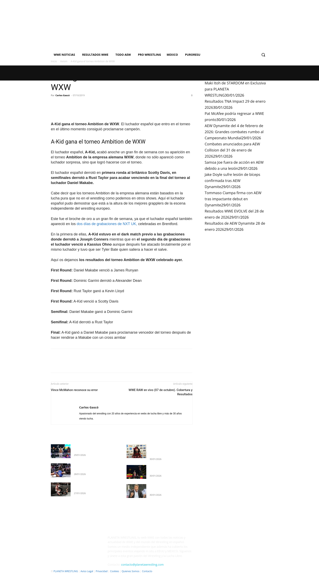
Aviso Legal (87, 571)
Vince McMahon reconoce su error (74, 390)
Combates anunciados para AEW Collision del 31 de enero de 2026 (232, 150)
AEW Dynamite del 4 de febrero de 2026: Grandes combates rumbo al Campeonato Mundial (234, 131)
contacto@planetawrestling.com (142, 564)
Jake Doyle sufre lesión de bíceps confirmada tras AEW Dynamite (232, 180)
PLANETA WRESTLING (66, 571)
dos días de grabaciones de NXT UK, (107, 224)
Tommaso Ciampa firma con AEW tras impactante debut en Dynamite (233, 198)
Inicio (54, 61)
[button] (263, 55)
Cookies (114, 571)
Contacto (147, 571)
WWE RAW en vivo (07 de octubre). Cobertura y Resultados (160, 392)
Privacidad (101, 571)
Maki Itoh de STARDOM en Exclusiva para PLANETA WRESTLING (166, 450)
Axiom (63, 61)
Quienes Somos (130, 571)
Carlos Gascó (63, 95)
